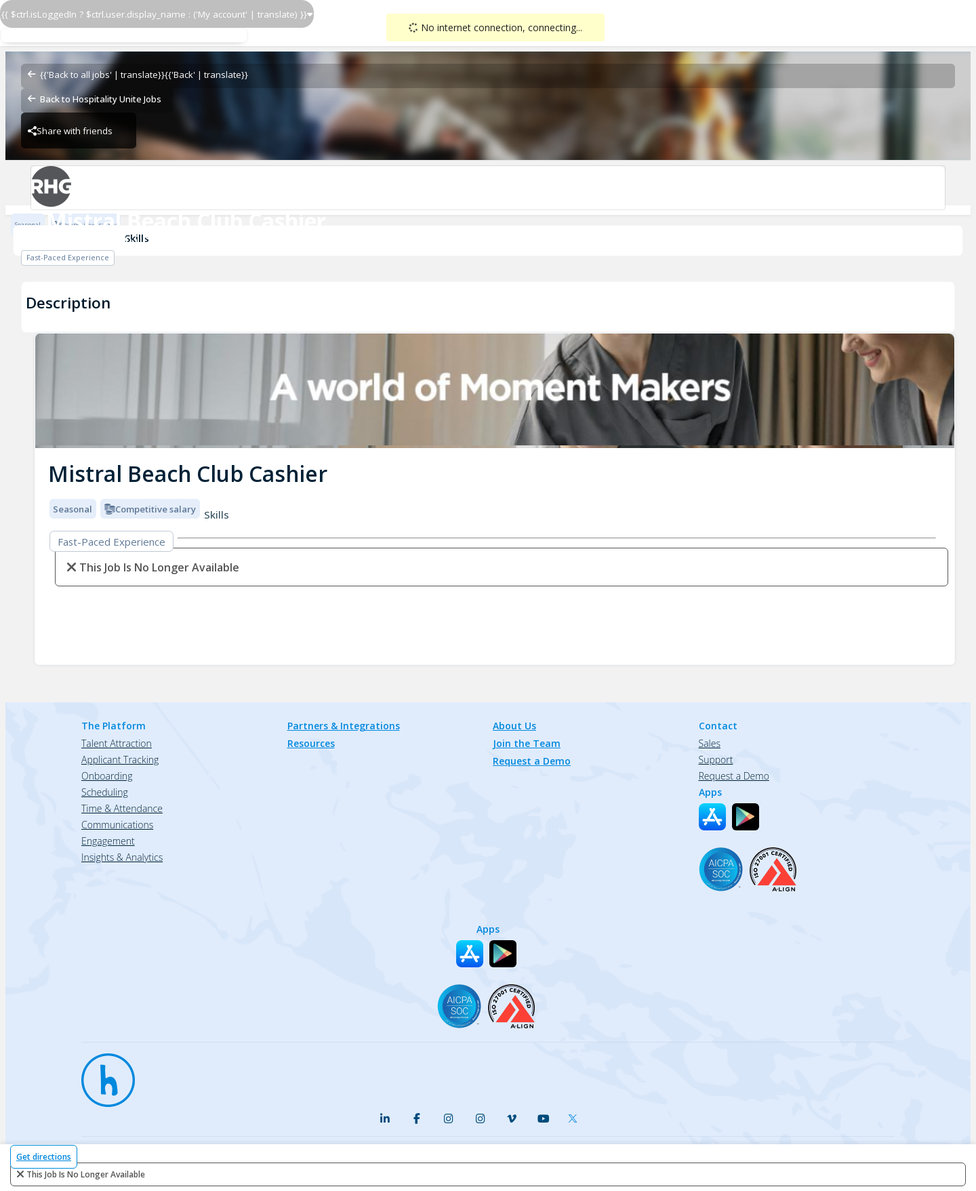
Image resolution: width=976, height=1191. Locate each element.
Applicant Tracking (120, 759)
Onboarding (106, 775)
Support (716, 759)
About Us (514, 725)
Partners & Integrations (343, 725)
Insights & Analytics (122, 857)
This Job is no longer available (85, 1174)
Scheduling (104, 792)
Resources (311, 743)
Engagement (108, 840)
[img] (494, 391)
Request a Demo (532, 760)
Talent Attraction (116, 743)
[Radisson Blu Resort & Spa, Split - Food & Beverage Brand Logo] (487, 187)
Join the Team (527, 743)
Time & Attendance (122, 808)
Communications (117, 824)
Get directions (43, 1157)
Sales (709, 743)
